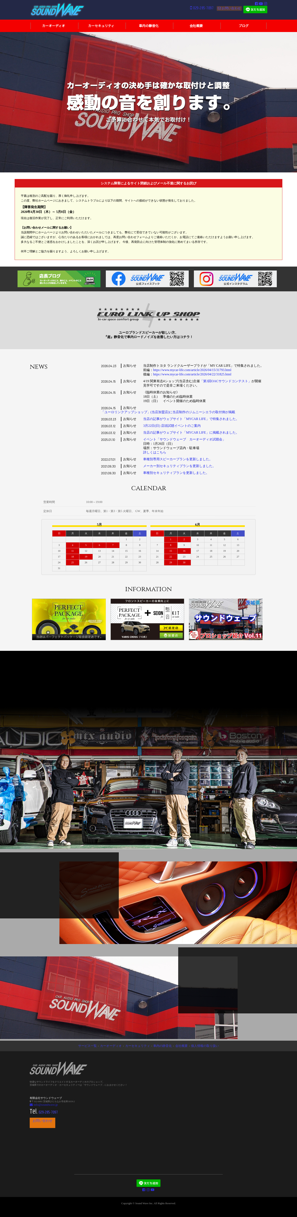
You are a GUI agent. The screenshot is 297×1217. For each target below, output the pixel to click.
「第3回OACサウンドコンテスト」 (225, 381)
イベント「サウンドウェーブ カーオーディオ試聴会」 (184, 439)
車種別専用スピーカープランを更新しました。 (177, 459)
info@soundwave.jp (40, 1103)
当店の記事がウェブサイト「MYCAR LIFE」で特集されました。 (191, 419)
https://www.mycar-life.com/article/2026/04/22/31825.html (192, 374)
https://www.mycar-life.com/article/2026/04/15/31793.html (192, 370)
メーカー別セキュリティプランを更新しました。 (179, 466)
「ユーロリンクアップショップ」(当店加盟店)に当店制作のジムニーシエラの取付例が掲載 (168, 412)
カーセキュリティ (140, 1045)
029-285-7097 (192, 11)
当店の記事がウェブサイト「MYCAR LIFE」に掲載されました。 (191, 432)
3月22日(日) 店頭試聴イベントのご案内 (172, 425)
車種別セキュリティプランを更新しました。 (176, 472)
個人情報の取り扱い (192, 1045)
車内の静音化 (159, 1045)
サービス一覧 (101, 1045)
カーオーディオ (119, 1045)
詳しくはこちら (154, 452)
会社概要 (174, 1045)
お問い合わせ (228, 10)
